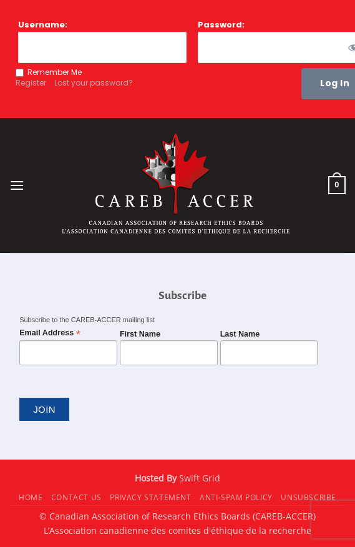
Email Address (49, 333)
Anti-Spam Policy (236, 497)
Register (31, 82)
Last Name (240, 334)
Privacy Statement (150, 497)
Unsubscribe (308, 497)
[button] (16, 185)
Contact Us (76, 497)
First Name (140, 334)
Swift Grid (198, 478)
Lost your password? (93, 82)
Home (30, 497)
